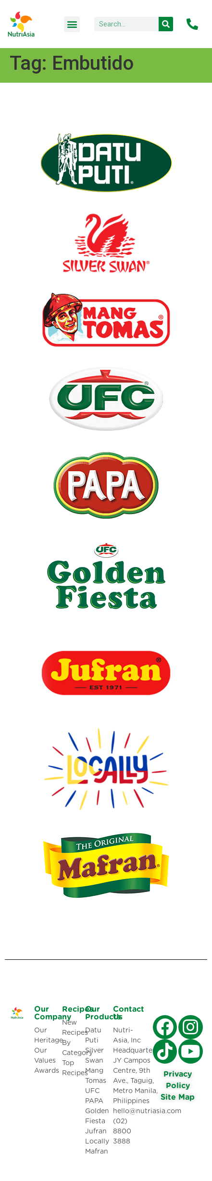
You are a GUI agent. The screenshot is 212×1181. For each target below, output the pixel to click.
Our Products (103, 1013)
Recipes (77, 1009)
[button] (72, 24)
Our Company (52, 1013)
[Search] (166, 24)
